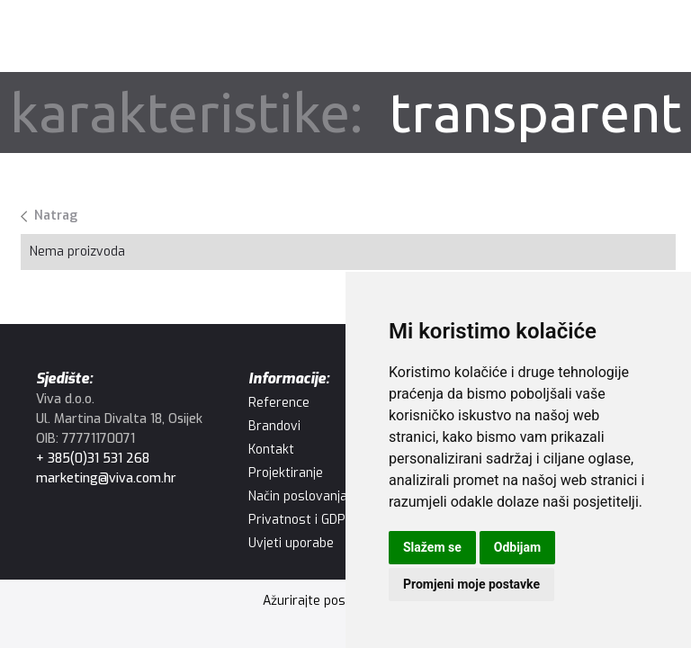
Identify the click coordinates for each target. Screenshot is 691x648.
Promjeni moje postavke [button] (471, 584)
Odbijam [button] (517, 547)
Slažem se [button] (432, 547)
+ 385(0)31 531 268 (92, 458)
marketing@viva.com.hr (106, 478)
